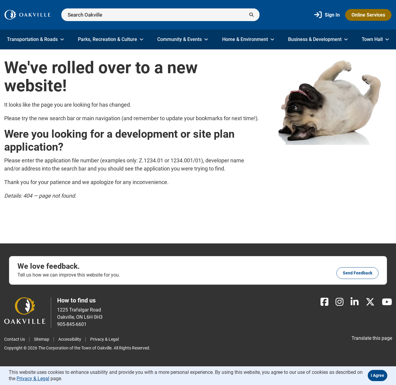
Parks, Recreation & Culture (110, 39)
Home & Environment (248, 39)
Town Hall (375, 39)
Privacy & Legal (104, 339)
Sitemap (41, 339)
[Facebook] (324, 302)
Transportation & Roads (35, 39)
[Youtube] (387, 302)
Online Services (368, 15)
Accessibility (69, 339)
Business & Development (318, 39)
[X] (370, 302)
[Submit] (251, 14)
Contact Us (14, 339)
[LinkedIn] (354, 302)
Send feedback (357, 273)
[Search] (160, 14)
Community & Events (182, 39)
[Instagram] (339, 302)
